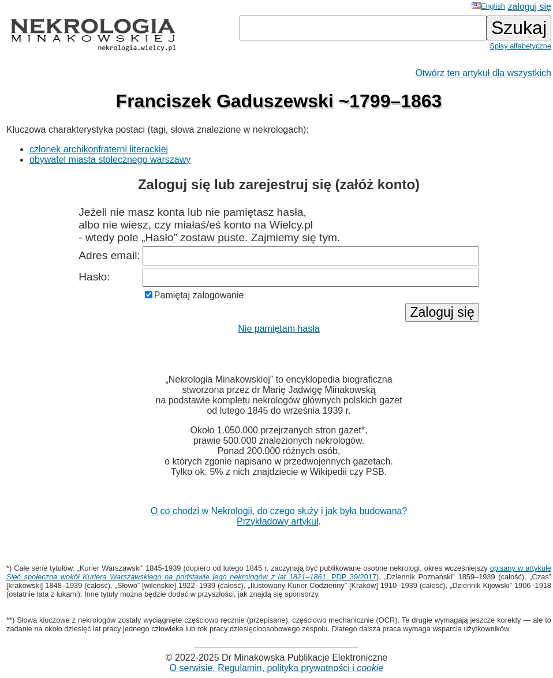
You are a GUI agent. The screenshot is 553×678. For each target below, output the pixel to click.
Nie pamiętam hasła (278, 329)
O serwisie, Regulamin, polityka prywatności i (277, 668)
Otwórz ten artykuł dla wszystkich (483, 73)
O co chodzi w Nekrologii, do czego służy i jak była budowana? (279, 511)
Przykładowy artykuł (277, 521)
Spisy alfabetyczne (520, 46)
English (488, 6)
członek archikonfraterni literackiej (98, 149)
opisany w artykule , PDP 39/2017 (278, 572)
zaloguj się (529, 7)
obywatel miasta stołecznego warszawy (109, 159)
